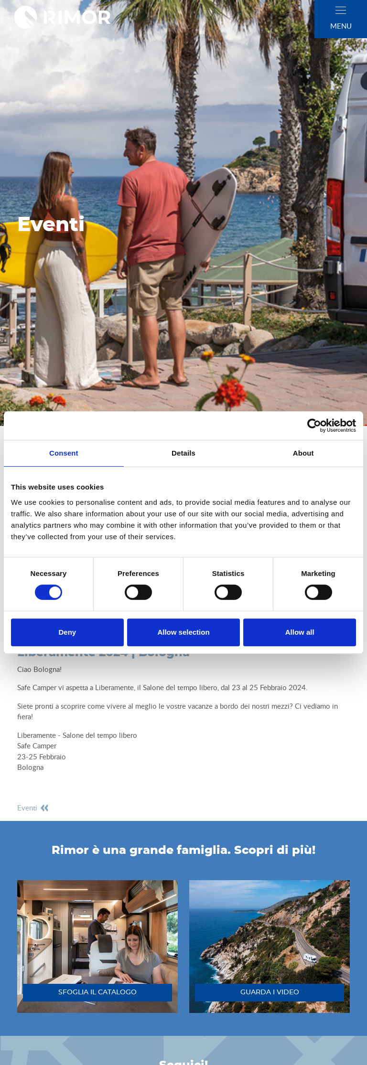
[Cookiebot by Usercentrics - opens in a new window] (314, 425)
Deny (67, 632)
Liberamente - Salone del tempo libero (77, 735)
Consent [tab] (63, 453)
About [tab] (303, 453)
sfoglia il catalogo (97, 992)
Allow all (299, 632)
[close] (340, 10)
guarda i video (269, 992)
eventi (33, 807)
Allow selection (183, 632)
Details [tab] (183, 453)
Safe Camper (36, 745)
